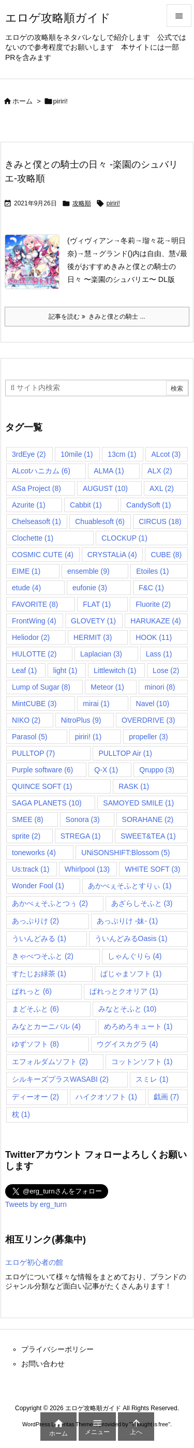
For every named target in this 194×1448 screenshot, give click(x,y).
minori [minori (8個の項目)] (159, 687)
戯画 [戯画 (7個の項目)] (166, 1097)
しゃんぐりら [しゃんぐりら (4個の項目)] (135, 956)
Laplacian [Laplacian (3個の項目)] (101, 654)
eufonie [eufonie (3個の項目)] (89, 588)
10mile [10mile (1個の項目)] (77, 454)
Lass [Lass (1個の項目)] (159, 654)
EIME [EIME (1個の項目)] (26, 571)
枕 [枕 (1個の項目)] (21, 1114)
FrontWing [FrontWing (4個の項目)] (34, 621)
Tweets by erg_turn (36, 1204)
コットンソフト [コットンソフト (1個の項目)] (142, 1061)
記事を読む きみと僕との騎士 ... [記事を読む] (97, 316)
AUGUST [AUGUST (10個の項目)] (105, 488)
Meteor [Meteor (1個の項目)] (107, 687)
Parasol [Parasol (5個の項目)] (29, 737)
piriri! (113, 203)
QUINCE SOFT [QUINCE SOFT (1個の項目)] (42, 786)
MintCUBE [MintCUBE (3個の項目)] (34, 703)
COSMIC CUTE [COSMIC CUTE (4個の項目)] (42, 554)
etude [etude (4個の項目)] (26, 588)
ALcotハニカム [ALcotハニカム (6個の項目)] (41, 471)
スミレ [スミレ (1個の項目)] (152, 1079)
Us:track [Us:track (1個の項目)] (30, 869)
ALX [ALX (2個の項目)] (159, 471)
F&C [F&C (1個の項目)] (151, 588)
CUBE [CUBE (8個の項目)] (166, 554)
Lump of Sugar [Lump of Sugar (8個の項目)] (41, 687)
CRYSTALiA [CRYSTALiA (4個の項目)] (112, 554)
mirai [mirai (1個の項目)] (96, 703)
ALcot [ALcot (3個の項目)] (166, 454)
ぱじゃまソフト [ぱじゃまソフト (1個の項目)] (131, 973)
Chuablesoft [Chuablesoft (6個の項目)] (100, 521)
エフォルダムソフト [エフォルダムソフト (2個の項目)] (50, 1061)
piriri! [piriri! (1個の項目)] (88, 737)
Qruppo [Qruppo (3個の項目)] (156, 770)
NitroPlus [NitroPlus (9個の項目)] (81, 720)
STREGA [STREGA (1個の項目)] (81, 836)
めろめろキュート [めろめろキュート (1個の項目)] (138, 1026)
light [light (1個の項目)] (65, 670)
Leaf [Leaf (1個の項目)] (24, 670)
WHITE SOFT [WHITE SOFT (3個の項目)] (152, 869)
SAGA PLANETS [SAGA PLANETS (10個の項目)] (47, 803)
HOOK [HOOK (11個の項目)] (154, 637)
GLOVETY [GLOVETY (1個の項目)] (93, 621)
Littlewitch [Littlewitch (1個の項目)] (115, 670)
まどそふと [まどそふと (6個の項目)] (35, 1009)
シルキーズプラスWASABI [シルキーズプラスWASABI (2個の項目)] (60, 1079)
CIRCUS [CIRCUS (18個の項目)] (160, 521)
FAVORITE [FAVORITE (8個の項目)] (35, 604)
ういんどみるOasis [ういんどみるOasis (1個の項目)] (131, 938)
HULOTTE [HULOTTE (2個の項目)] (34, 654)
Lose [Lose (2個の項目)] (166, 670)
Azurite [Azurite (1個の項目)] (29, 505)
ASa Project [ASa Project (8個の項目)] (36, 488)
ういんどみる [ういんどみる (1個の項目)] (39, 938)
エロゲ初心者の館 (34, 1262)
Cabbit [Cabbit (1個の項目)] (85, 505)
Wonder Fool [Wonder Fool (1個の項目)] (38, 886)
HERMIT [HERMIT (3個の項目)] (92, 637)
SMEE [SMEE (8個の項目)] (27, 819)
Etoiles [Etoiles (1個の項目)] (152, 571)
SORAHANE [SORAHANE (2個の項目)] (148, 819)
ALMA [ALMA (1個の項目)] (109, 471)
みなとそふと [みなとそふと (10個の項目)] (127, 1009)
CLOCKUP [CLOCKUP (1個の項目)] (124, 538)
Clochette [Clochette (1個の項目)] (32, 538)
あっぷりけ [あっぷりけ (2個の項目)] (35, 921)
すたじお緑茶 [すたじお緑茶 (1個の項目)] (39, 973)
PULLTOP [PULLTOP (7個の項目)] (33, 753)
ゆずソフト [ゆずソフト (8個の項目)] (35, 1044)
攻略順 (81, 203)
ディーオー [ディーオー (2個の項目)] (35, 1097)
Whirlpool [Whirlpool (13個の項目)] (87, 869)
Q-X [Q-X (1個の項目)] (106, 770)
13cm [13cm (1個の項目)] (122, 454)
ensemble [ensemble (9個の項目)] (88, 571)
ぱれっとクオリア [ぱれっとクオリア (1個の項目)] (123, 991)
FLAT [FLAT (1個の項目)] (97, 604)
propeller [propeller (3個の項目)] (148, 737)
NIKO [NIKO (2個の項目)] (26, 720)
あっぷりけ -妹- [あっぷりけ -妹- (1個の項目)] (127, 921)
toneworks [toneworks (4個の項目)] (34, 852)
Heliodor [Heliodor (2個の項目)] (31, 637)
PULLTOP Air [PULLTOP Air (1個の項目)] (125, 753)
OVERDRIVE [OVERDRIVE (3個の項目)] (148, 720)
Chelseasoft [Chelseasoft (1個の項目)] (36, 521)
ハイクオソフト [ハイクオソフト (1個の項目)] (106, 1097)
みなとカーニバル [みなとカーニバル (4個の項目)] (46, 1026)
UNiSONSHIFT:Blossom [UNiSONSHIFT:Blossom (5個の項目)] (125, 852)
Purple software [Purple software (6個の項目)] (42, 770)
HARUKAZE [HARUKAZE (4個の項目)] (155, 621)
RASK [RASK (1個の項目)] (133, 786)
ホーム (22, 101)
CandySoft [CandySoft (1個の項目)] (148, 505)
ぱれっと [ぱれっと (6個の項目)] (32, 991)
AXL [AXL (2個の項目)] (162, 488)
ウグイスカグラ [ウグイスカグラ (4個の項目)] (127, 1044)
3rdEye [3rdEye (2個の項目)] (29, 454)
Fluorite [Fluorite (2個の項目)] (153, 604)
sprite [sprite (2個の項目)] (26, 836)
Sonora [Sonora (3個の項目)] (83, 819)
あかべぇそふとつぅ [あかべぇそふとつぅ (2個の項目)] (50, 903)
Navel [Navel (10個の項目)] (153, 703)
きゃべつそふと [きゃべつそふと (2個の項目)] (42, 956)
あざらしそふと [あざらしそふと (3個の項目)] (142, 903)
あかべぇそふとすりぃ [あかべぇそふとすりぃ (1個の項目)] (129, 886)
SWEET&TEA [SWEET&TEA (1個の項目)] (148, 836)
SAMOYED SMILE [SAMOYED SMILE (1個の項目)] (138, 803)
